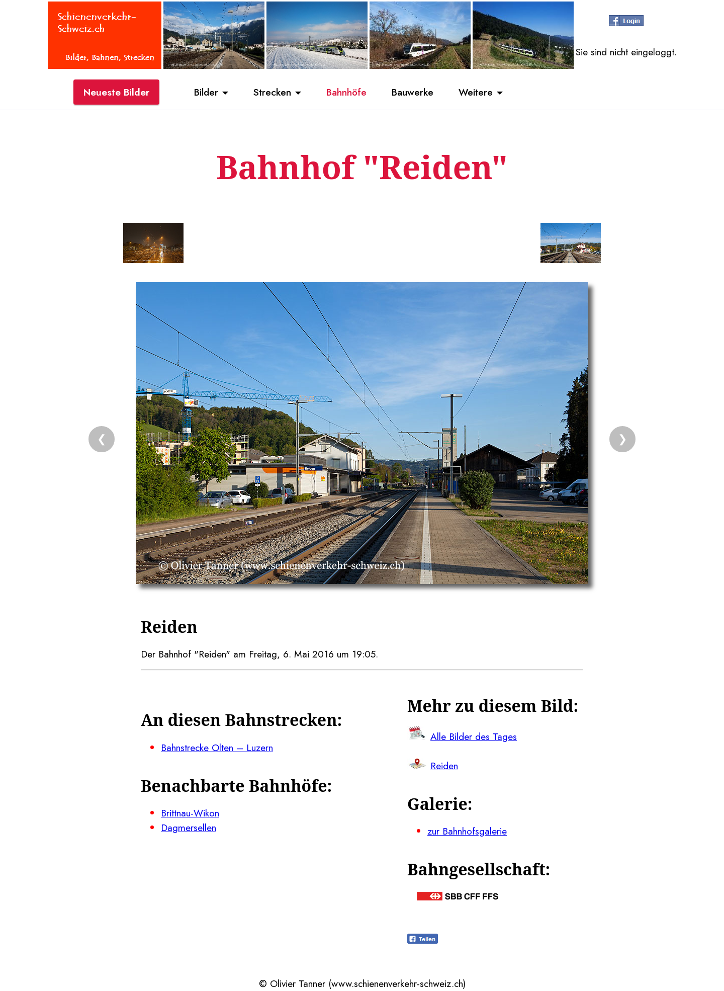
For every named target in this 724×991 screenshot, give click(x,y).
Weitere (476, 92)
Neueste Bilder (116, 92)
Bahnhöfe (346, 92)
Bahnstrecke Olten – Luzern (217, 747)
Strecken (272, 92)
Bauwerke (412, 92)
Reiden (444, 766)
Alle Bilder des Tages (473, 736)
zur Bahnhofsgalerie (467, 831)
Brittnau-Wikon (190, 813)
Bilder (206, 92)
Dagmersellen (188, 827)
